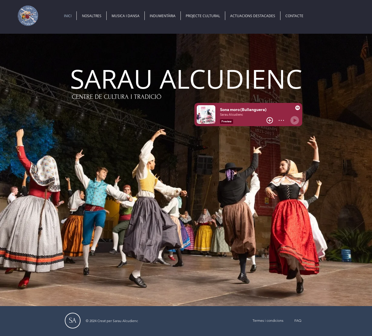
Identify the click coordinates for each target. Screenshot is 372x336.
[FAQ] (298, 320)
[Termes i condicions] (267, 320)
